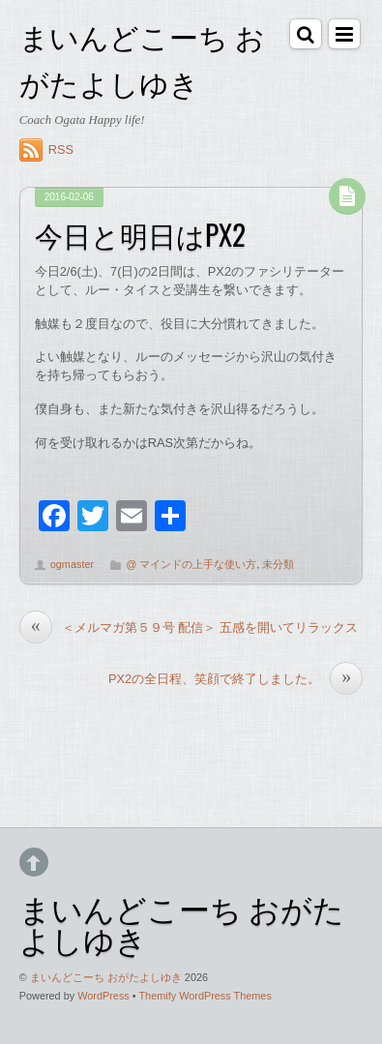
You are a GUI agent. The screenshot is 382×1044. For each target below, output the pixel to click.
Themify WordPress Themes (204, 995)
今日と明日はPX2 (140, 234)
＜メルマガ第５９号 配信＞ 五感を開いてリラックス (188, 627)
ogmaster (72, 564)
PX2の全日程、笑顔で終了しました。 (235, 679)
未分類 (278, 564)
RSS (60, 149)
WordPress (103, 995)
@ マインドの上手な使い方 (191, 564)
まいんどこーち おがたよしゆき (106, 977)
